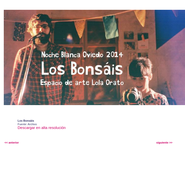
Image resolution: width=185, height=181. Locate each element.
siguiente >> (164, 142)
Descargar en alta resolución (42, 127)
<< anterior (12, 142)
